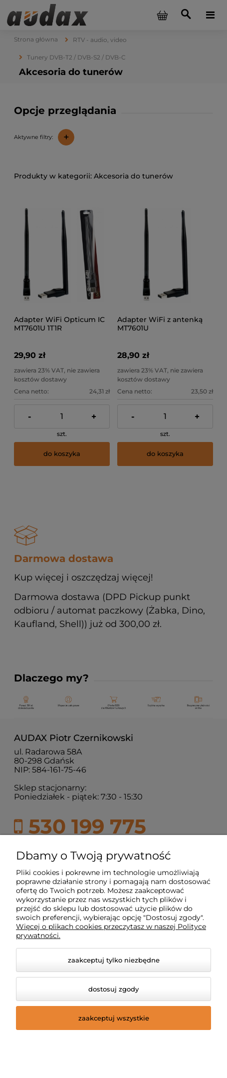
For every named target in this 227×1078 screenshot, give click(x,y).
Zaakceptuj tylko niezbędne (114, 960)
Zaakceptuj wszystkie (113, 1018)
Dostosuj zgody (113, 989)
